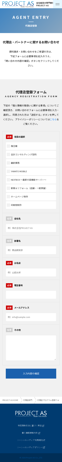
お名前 (13, 263)
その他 (13, 330)
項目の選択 (15, 137)
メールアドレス (17, 308)
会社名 (13, 218)
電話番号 (14, 285)
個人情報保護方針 (31, 432)
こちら (53, 119)
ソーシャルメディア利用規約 (31, 440)
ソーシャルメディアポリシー (31, 447)
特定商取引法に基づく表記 (31, 425)
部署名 (13, 241)
